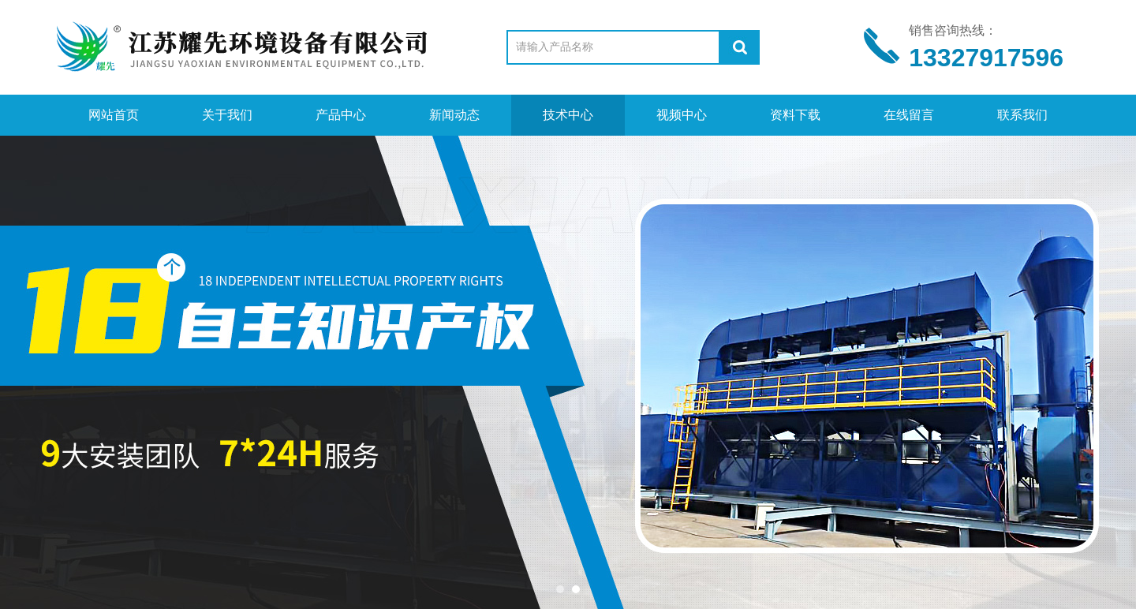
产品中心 (341, 114)
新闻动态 (454, 114)
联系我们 (1022, 114)
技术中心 (568, 114)
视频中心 (681, 114)
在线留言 (909, 114)
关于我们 (227, 114)
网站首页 (113, 114)
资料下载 (795, 114)
